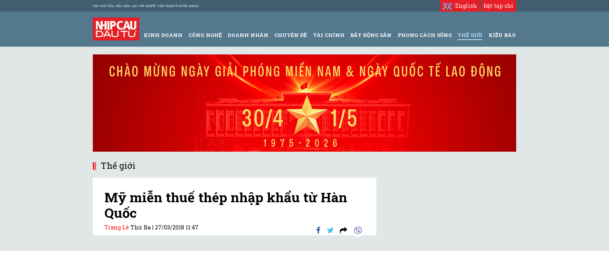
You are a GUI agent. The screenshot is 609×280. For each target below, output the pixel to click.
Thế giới (470, 35)
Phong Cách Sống (425, 35)
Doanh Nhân (248, 35)
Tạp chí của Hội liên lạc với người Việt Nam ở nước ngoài (146, 6)
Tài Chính (329, 35)
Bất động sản (371, 35)
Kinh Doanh (163, 35)
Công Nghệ (204, 35)
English (460, 5)
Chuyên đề (290, 35)
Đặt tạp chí (498, 5)
